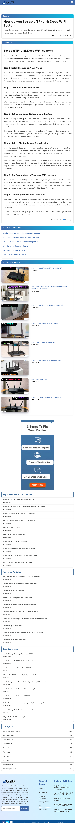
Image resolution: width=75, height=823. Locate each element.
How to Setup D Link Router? (12, 624)
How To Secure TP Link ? (39, 377)
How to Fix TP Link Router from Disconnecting (18, 498)
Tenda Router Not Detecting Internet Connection (21, 233)
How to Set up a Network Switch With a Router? (19, 603)
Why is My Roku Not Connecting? (14, 716)
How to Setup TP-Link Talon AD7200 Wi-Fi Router (20, 554)
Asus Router (7, 749)
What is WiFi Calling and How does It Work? (18, 596)
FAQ (40, 803)
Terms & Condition (42, 794)
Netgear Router (8, 733)
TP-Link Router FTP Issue (11, 526)
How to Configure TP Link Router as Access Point (20, 512)
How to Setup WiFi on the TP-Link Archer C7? (47, 265)
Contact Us (43, 807)
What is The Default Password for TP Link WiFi (19, 519)
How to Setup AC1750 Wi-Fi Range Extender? (47, 302)
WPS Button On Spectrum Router (15, 245)
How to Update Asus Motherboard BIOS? (17, 667)
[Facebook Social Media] (3, 820)
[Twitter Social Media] (7, 820)
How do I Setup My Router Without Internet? (18, 709)
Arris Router (7, 758)
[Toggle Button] (72, 2)
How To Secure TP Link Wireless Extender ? (46, 395)
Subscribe (24, 806)
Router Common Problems (12, 729)
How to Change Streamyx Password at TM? (18, 653)
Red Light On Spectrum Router (14, 252)
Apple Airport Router (10, 766)
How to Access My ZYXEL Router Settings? (18, 660)
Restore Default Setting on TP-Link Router (17, 561)
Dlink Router (7, 754)
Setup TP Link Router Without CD (14, 533)
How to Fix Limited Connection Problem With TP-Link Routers (24, 505)
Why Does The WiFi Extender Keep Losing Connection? (22, 575)
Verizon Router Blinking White (14, 248)
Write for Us (43, 790)
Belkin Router (7, 741)
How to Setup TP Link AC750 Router (15, 540)
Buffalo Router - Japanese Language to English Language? (23, 702)
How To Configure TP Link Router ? (43, 339)
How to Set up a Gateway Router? (14, 638)
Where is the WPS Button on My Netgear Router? (19, 674)
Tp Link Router (8, 745)
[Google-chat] (37, 453)
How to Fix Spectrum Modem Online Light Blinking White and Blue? (25, 681)
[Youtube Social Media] (11, 820)
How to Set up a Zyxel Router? (13, 589)
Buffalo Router (8, 762)
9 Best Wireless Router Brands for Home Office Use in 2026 (23, 631)
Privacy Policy (44, 799)
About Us (42, 786)
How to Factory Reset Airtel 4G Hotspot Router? (21, 237)
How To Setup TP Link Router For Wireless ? (46, 358)
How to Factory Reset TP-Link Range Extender (19, 547)
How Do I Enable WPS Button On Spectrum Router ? (20, 610)
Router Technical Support (48, 821)
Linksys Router (8, 737)
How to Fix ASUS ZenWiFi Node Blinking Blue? (20, 241)
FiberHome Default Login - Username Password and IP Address (25, 617)
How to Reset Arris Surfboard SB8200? (16, 695)
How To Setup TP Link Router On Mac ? (44, 321)
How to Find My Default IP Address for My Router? (20, 582)
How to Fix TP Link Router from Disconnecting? (19, 688)
